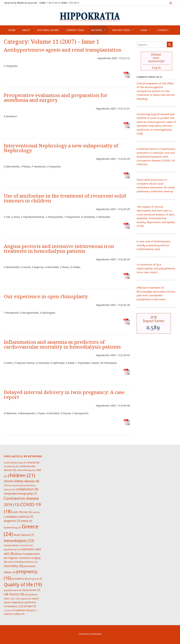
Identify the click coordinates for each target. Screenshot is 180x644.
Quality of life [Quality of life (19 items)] (23, 584)
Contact (163, 30)
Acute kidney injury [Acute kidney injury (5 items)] (15, 462)
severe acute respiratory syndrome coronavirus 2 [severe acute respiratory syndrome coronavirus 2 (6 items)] (21, 602)
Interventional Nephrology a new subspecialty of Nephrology (61, 148)
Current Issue (75, 30)
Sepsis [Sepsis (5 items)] (25, 598)
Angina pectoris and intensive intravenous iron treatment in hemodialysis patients (59, 249)
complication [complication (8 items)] (27, 489)
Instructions (122, 30)
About (26, 30)
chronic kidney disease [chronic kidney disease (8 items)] (21, 481)
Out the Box (96, 633)
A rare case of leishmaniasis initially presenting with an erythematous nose (153, 245)
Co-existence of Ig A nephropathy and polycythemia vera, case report (156, 268)
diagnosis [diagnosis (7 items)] (12, 521)
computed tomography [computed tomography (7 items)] (20, 493)
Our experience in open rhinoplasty (46, 296)
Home (11, 30)
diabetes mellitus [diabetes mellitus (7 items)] (20, 517)
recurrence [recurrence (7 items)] (31, 590)
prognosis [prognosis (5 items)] (35, 578)
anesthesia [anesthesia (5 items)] (11, 466)
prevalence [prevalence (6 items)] (20, 578)
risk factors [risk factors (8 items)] (14, 594)
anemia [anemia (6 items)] (33, 462)
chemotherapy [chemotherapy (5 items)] (26, 470)
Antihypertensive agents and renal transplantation (62, 50)
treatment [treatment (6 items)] (21, 610)
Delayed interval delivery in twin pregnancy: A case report (64, 395)
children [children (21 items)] (21, 475)
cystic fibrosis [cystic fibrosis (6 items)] (22, 512)
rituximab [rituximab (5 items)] (31, 594)
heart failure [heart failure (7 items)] (23, 535)
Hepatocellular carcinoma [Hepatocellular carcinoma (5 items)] (18, 545)
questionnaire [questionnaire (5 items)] (12, 590)
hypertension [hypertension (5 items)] (12, 549)
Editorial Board (48, 30)
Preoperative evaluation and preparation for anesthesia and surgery (56, 98)
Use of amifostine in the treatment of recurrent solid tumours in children (65, 198)
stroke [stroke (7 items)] (30, 606)
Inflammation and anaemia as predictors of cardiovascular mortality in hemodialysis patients (62, 344)
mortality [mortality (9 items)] (13, 566)
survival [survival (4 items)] (8, 610)
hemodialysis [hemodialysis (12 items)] (19, 540)
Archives (98, 30)
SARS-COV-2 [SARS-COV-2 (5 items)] (12, 598)
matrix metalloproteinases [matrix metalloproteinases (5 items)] (23, 561)
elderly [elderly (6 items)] (26, 521)
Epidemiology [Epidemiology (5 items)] (12, 527)
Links (145, 30)
